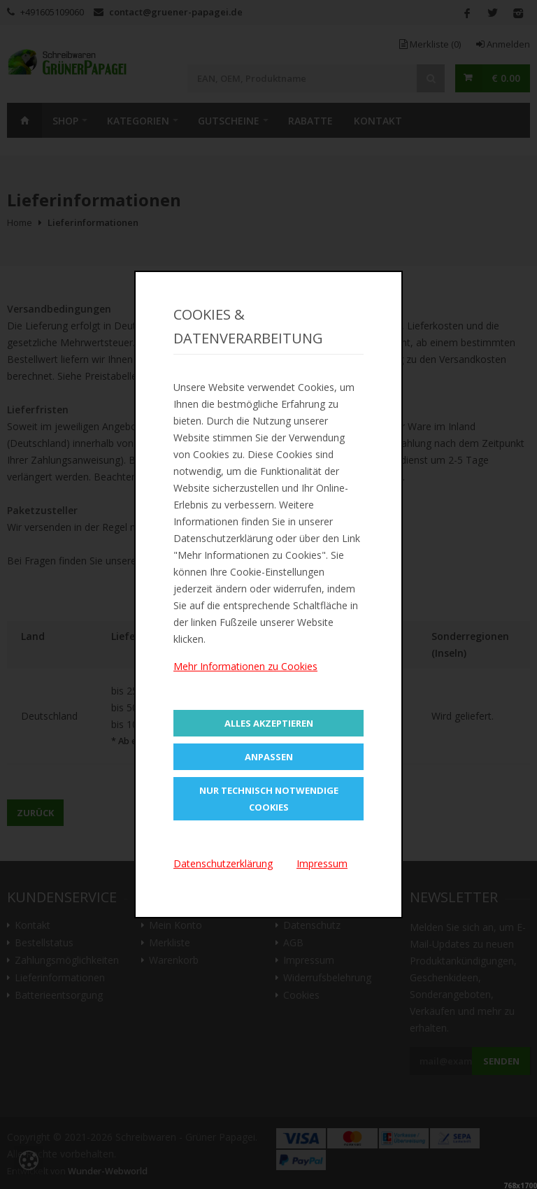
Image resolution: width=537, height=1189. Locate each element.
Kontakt (378, 120)
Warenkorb (174, 960)
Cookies (301, 995)
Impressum (308, 960)
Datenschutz (312, 925)
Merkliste (430, 44)
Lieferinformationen (60, 977)
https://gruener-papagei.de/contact (308, 560)
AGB (293, 943)
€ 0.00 (506, 78)
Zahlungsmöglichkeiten (67, 960)
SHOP (65, 120)
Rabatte (310, 120)
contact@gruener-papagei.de (176, 12)
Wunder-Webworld (108, 1171)
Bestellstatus (44, 943)
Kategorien (138, 120)
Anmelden (503, 44)
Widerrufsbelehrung (327, 977)
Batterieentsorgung (59, 995)
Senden (501, 1061)
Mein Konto (175, 925)
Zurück (35, 812)
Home (24, 120)
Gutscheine (228, 120)
